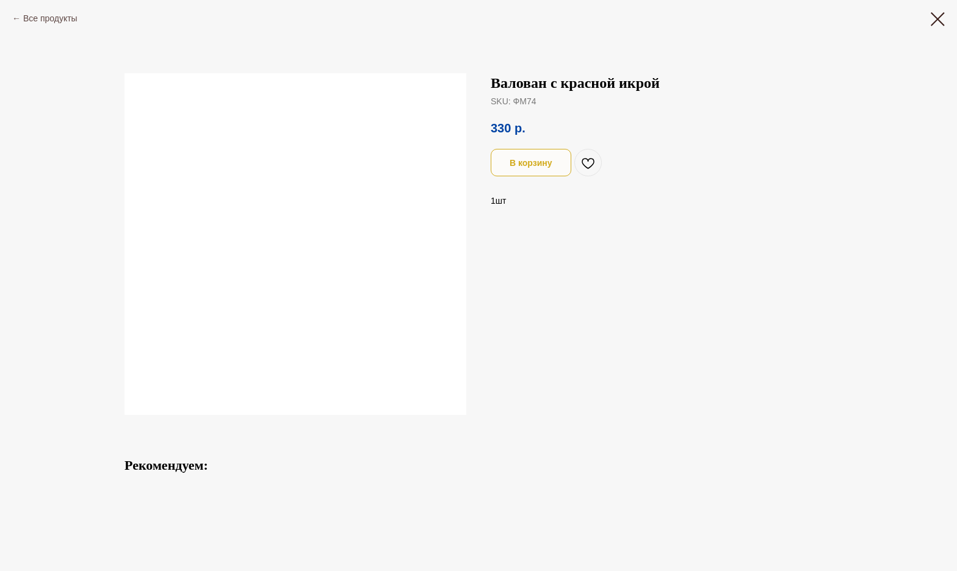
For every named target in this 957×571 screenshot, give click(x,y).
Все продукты (50, 18)
